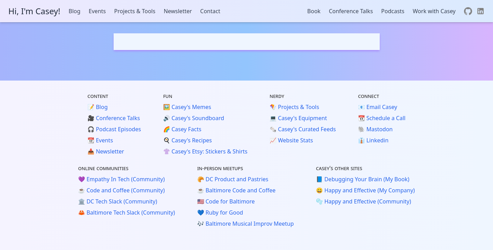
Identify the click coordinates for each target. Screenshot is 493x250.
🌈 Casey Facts (182, 129)
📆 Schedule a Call (381, 118)
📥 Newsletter (106, 151)
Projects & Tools (134, 11)
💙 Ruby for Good (220, 212)
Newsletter (178, 11)
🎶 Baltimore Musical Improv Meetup (245, 223)
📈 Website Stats (291, 140)
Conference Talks (351, 11)
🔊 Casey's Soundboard (193, 118)
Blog (74, 11)
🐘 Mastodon (375, 129)
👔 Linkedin (373, 140)
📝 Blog (98, 107)
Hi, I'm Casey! (34, 11)
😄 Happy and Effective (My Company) (365, 190)
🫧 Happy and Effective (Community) (363, 201)
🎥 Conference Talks (114, 118)
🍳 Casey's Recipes (187, 140)
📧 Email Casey (377, 107)
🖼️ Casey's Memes (187, 107)
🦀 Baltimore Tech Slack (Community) (126, 212)
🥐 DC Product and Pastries (232, 179)
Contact (210, 11)
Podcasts (392, 11)
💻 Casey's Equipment (298, 118)
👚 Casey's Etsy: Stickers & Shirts (205, 151)
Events (97, 11)
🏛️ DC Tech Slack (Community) (117, 201)
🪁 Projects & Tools (294, 107)
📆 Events (100, 140)
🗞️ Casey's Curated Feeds (303, 129)
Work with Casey (434, 11)
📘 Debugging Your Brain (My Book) (362, 179)
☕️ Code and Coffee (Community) (121, 190)
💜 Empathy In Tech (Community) (121, 179)
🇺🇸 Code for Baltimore (226, 201)
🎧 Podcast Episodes (114, 129)
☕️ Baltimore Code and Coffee (236, 190)
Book (313, 11)
